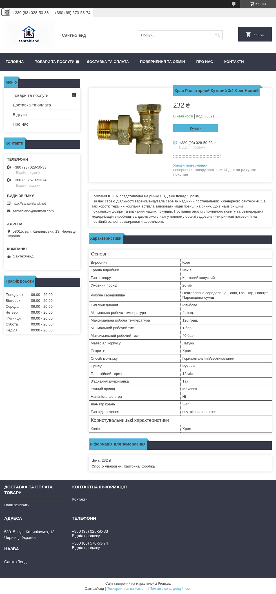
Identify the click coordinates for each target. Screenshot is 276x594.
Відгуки (20, 114)
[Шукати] (217, 35)
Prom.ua (164, 584)
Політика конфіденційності (170, 589)
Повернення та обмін (162, 62)
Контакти (234, 62)
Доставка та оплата (108, 62)
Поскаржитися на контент (127, 589)
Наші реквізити (17, 505)
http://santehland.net (29, 203)
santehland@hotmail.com (33, 211)
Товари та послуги (54, 62)
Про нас (204, 62)
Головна (15, 62)
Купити (196, 128)
